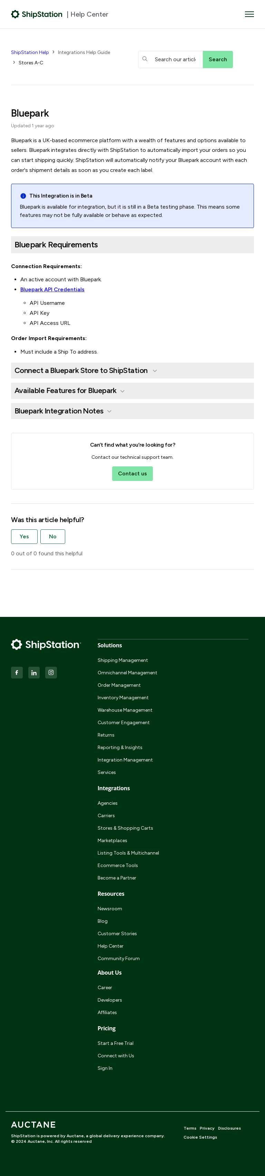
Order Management (119, 685)
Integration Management (125, 760)
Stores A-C (31, 63)
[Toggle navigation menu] (249, 14)
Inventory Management (123, 698)
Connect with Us (116, 1056)
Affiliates (107, 1012)
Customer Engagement (124, 723)
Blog (103, 921)
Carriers (106, 816)
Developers (110, 1000)
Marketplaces (112, 841)
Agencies (108, 803)
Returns (106, 735)
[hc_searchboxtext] (170, 59)
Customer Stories (117, 934)
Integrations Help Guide (84, 52)
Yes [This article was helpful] (24, 536)
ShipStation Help (30, 52)
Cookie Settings (200, 1137)
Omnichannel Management (127, 673)
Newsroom (110, 909)
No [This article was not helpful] (53, 536)
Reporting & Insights (120, 747)
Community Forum (119, 958)
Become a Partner (117, 878)
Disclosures (229, 1128)
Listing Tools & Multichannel (128, 853)
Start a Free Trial (116, 1043)
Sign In (105, 1068)
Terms (190, 1128)
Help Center (111, 946)
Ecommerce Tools (118, 865)
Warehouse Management (125, 710)
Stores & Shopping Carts (125, 828)
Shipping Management (123, 660)
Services (107, 772)
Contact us (132, 473)
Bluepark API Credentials (52, 289)
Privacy (207, 1128)
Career (105, 988)
